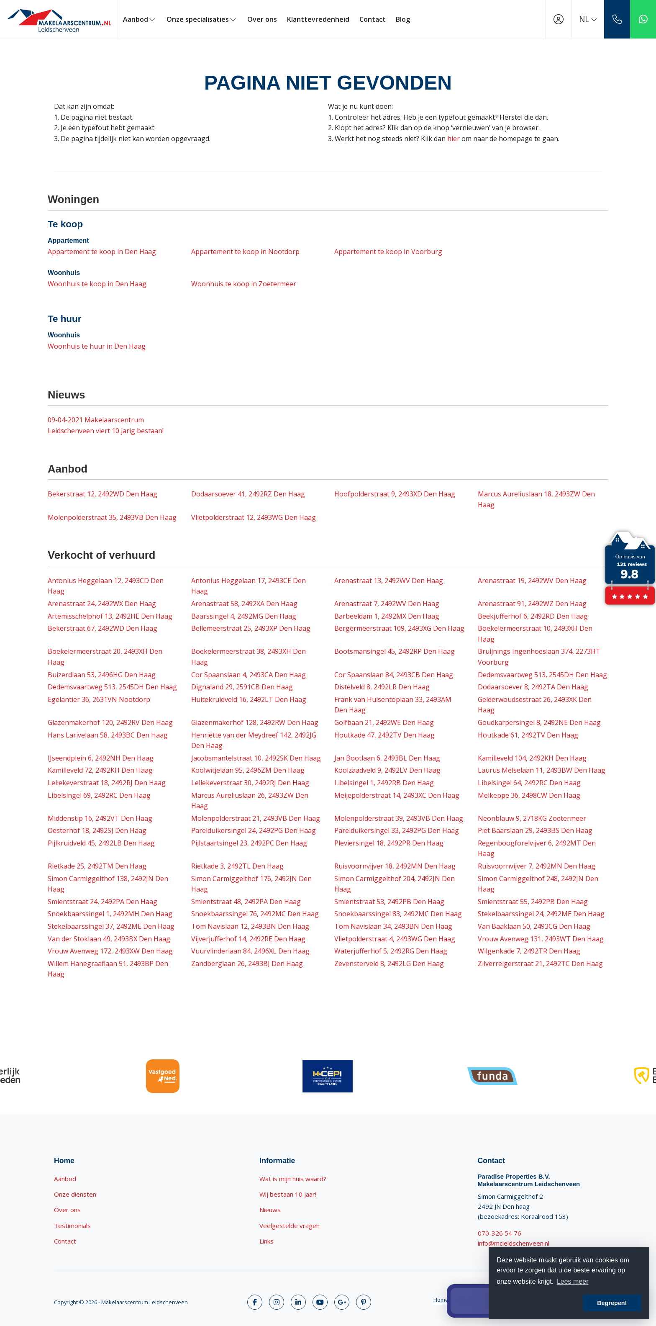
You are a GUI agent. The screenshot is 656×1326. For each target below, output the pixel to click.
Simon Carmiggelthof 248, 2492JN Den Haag (538, 884)
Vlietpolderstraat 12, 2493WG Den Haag (253, 517)
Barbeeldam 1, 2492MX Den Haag (386, 616)
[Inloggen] (558, 19)
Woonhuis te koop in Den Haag (97, 283)
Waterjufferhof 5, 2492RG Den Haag (390, 951)
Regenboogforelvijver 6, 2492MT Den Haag (537, 848)
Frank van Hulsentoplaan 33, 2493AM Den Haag (392, 705)
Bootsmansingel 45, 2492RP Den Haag (394, 651)
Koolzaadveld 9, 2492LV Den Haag (387, 770)
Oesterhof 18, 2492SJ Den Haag (97, 830)
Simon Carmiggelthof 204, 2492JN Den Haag (394, 884)
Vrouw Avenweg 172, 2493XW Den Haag (110, 951)
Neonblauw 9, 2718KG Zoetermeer (532, 818)
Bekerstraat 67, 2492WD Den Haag (102, 628)
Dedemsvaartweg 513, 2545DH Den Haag (542, 674)
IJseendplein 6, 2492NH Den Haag (101, 758)
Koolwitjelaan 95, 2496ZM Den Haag (248, 770)
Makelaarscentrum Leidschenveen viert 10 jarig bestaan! (106, 425)
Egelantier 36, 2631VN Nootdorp (99, 699)
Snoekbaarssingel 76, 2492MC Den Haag (255, 913)
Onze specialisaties (202, 19)
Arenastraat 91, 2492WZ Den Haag (532, 603)
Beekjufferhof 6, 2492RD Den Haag (533, 616)
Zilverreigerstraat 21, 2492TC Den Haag (540, 963)
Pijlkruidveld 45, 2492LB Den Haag (101, 843)
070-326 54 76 (499, 1233)
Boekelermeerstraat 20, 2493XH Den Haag (105, 657)
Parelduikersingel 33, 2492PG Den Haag (396, 830)
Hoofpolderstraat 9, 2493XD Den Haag (394, 494)
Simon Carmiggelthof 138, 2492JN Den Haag (108, 884)
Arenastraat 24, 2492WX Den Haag (102, 603)
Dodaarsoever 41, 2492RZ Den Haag (248, 494)
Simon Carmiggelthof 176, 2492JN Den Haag (251, 884)
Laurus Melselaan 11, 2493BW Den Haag (541, 770)
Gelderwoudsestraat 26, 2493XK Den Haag (535, 705)
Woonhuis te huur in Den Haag (97, 346)
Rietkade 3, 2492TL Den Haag (237, 866)
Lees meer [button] (573, 1281)
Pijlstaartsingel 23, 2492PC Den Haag (249, 843)
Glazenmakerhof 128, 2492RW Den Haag (254, 722)
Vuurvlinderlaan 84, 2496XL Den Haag (250, 951)
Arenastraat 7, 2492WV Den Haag (386, 603)
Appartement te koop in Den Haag (102, 251)
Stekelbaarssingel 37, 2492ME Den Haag (111, 926)
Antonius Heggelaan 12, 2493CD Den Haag (106, 586)
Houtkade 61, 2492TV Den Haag (528, 735)
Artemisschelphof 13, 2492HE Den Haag (110, 616)
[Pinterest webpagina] (363, 1302)
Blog (403, 19)
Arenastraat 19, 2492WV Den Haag (532, 580)
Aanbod (139, 19)
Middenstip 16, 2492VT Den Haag (100, 818)
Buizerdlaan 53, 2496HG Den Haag (102, 674)
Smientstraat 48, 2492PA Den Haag (246, 901)
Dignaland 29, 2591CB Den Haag (242, 686)
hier (453, 138)
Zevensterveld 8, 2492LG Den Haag (389, 963)
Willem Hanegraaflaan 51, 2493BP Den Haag (108, 969)
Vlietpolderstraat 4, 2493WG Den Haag (394, 938)
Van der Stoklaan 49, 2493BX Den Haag (109, 938)
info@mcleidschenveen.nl (513, 1243)
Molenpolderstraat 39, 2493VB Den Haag (398, 818)
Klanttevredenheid (318, 19)
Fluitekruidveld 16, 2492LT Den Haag (248, 699)
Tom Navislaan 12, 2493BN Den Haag (250, 926)
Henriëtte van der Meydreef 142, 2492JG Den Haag (253, 740)
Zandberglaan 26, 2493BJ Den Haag (247, 963)
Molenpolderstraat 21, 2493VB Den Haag (255, 818)
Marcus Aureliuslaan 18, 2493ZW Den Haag (536, 499)
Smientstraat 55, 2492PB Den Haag (533, 901)
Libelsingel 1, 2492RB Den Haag (384, 782)
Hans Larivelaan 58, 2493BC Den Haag (108, 735)
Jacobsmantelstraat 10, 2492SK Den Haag (256, 758)
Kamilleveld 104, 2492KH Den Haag (532, 758)
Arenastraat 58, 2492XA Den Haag (244, 603)
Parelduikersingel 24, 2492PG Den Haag (253, 830)
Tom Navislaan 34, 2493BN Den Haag (393, 926)
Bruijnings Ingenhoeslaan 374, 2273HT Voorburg (539, 657)
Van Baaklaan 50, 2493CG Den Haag (534, 926)
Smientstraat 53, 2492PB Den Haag (389, 901)
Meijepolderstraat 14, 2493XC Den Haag (396, 795)
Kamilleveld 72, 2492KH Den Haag (100, 770)
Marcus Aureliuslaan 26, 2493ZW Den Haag (249, 801)
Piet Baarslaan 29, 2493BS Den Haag (535, 830)
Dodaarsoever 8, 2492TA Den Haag (533, 686)
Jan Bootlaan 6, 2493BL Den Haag (387, 758)
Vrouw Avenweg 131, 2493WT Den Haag (541, 938)
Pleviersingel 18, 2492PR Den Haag (388, 843)
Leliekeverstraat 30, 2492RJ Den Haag (250, 782)
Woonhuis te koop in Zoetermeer (243, 283)
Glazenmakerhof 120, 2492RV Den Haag (110, 722)
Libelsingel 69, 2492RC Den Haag (99, 795)
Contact (372, 19)
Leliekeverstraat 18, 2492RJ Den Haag (107, 782)
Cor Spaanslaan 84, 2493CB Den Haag (393, 674)
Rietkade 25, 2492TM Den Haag (97, 866)
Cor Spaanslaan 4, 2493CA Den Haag (248, 674)
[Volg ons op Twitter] (276, 1302)
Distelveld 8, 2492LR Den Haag (382, 686)
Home (440, 1299)
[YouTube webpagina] (320, 1302)
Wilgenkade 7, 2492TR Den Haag (529, 951)
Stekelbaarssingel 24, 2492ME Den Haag (541, 913)
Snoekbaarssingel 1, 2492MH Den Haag (110, 913)
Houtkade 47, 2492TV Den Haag (384, 735)
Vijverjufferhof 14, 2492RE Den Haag (248, 938)
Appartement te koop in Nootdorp (245, 251)
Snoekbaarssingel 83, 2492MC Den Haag (398, 913)
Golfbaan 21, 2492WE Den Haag (384, 722)
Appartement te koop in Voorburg (388, 251)
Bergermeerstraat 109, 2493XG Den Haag (399, 628)
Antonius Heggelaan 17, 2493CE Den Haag (248, 586)
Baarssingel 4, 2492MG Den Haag (243, 616)
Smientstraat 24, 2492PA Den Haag (102, 901)
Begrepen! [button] (612, 1303)
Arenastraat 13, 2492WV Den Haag (388, 580)
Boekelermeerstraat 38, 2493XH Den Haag (248, 657)
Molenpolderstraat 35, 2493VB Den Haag (112, 517)
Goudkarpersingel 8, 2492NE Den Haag (539, 722)
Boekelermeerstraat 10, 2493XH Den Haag (535, 634)
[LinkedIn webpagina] (298, 1302)
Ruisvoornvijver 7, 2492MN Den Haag (536, 866)
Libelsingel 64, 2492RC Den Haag (529, 782)
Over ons (262, 19)
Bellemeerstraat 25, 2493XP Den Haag (250, 628)
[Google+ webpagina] (341, 1302)
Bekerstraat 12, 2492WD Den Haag (102, 494)
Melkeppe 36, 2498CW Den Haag (529, 795)
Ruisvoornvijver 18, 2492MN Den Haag (395, 866)
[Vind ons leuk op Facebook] (254, 1302)
